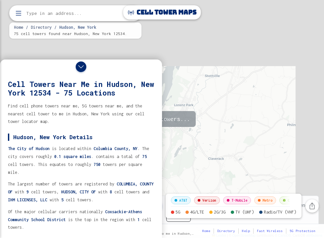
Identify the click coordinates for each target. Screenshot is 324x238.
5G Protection (302, 231)
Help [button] (246, 231)
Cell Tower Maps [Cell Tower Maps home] (162, 12)
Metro (265, 200)
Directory (41, 27)
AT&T (181, 200)
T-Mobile (237, 200)
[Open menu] (18, 13)
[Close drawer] (81, 66)
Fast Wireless (270, 231)
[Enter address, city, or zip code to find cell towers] (76, 13)
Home (18, 27)
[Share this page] (312, 206)
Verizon (207, 200)
